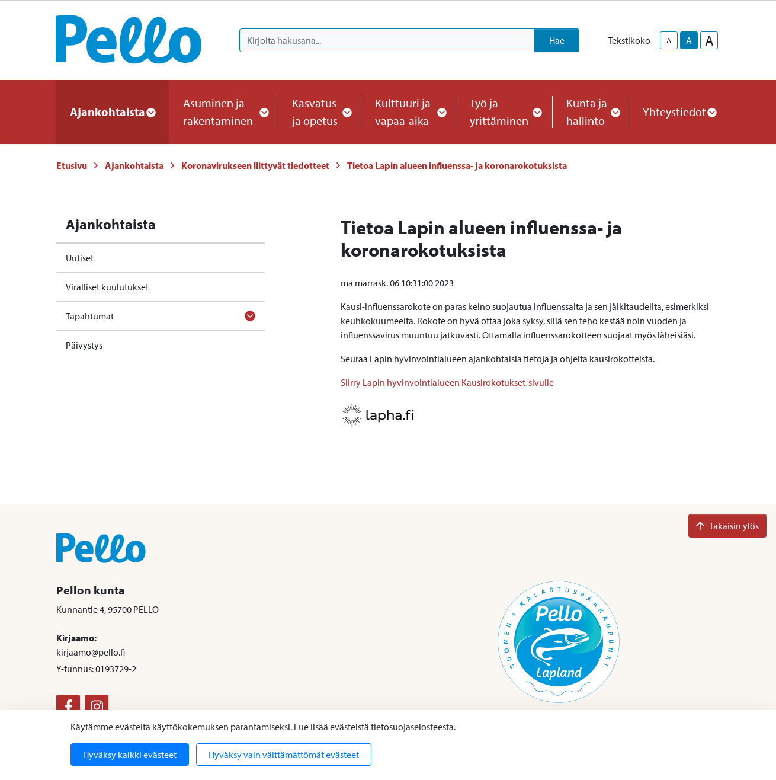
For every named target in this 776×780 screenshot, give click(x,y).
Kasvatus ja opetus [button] (319, 111)
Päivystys (84, 345)
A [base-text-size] (689, 40)
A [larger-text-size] (709, 40)
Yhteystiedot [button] (679, 111)
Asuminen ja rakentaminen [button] (223, 111)
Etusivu (71, 165)
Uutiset (80, 258)
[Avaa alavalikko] (250, 316)
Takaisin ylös (727, 526)
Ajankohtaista (134, 165)
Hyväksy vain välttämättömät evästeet (284, 754)
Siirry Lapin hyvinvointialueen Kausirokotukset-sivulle (447, 382)
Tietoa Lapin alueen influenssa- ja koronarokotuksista (457, 165)
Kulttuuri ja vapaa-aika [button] (408, 111)
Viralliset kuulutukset (107, 287)
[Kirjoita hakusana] (387, 40)
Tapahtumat (90, 316)
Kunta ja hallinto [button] (590, 111)
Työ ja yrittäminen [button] (504, 111)
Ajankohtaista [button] (112, 111)
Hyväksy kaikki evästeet (130, 754)
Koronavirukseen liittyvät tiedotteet (255, 165)
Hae (557, 40)
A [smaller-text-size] (668, 40)
